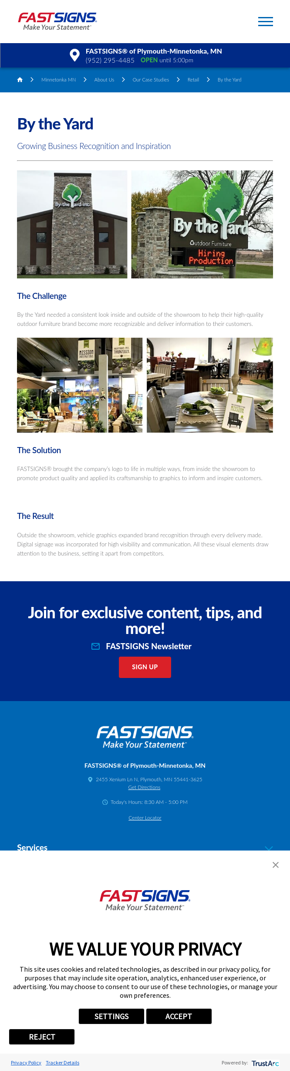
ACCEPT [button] (178, 1016)
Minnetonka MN (58, 79)
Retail (193, 79)
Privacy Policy (26, 1062)
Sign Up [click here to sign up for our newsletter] (145, 667)
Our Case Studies (151, 79)
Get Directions (144, 787)
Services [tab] (145, 847)
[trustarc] (264, 1062)
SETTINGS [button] (111, 1016)
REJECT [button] (42, 1037)
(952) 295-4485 (110, 60)
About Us (104, 79)
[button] (265, 21)
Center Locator (144, 817)
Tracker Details (62, 1062)
